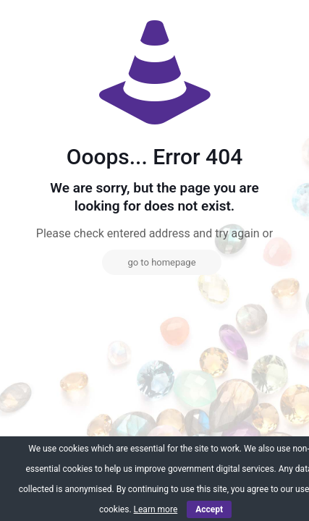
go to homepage (161, 262)
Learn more (156, 509)
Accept (209, 509)
